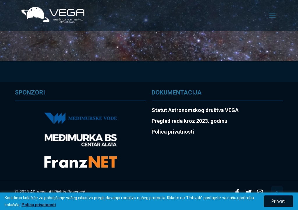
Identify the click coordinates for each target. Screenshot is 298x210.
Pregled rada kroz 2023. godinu (189, 121)
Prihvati (278, 201)
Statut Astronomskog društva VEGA (195, 110)
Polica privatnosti (39, 204)
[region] (149, 201)
